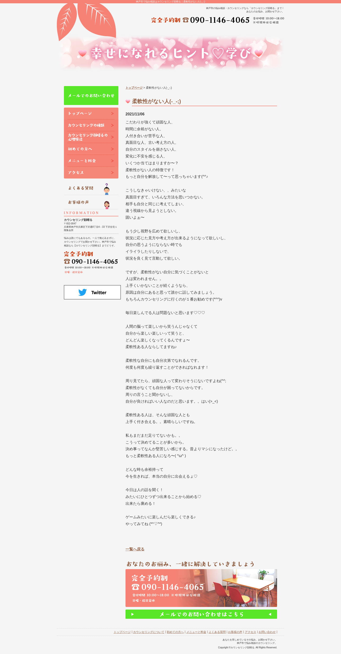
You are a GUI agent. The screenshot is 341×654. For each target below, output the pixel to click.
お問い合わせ (267, 632)
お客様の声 (235, 632)
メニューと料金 (196, 632)
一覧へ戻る (135, 549)
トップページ (134, 87)
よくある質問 (217, 632)
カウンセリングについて (148, 632)
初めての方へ (175, 632)
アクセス (250, 632)
